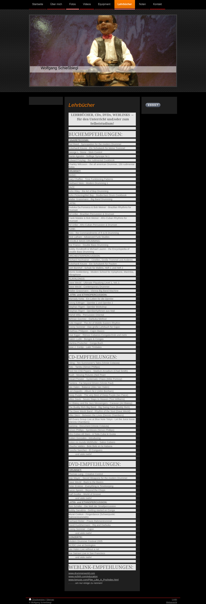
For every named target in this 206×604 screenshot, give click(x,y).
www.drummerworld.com (82, 573)
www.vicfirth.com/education (83, 576)
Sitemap (50, 599)
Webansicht (171, 602)
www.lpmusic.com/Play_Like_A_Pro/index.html (94, 579)
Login (174, 599)
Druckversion (37, 599)
